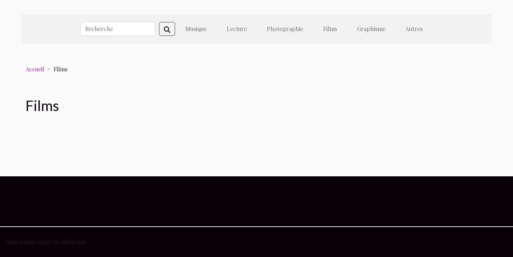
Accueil (35, 69)
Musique (196, 28)
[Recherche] (118, 29)
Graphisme (371, 28)
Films (330, 28)
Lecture (237, 28)
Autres (414, 28)
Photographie (285, 28)
